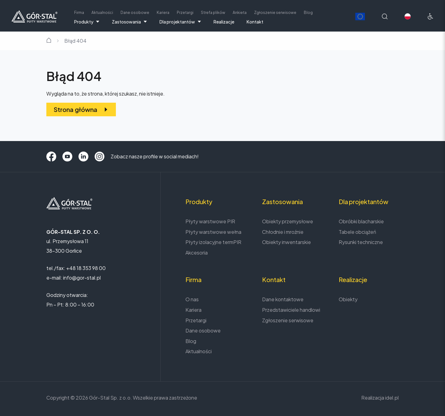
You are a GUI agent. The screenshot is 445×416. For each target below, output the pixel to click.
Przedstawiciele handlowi (291, 310)
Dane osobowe (135, 12)
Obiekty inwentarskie (286, 242)
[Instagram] (99, 156)
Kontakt (255, 21)
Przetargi (185, 12)
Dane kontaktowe (282, 299)
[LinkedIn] (83, 156)
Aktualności (102, 12)
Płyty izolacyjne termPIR (213, 242)
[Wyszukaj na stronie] (385, 16)
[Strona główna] (34, 15)
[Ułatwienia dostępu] (430, 16)
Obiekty (348, 299)
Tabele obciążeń (357, 232)
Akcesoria (196, 252)
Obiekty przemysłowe (287, 221)
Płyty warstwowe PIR (210, 221)
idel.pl (392, 397)
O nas (192, 299)
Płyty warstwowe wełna (213, 232)
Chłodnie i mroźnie (282, 232)
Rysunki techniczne (361, 242)
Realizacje (224, 21)
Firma (79, 12)
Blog (308, 12)
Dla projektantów (180, 22)
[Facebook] (51, 156)
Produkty (87, 22)
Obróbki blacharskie (361, 221)
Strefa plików (213, 12)
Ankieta (240, 12)
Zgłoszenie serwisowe (275, 12)
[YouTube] (67, 156)
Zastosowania (129, 22)
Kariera (163, 12)
